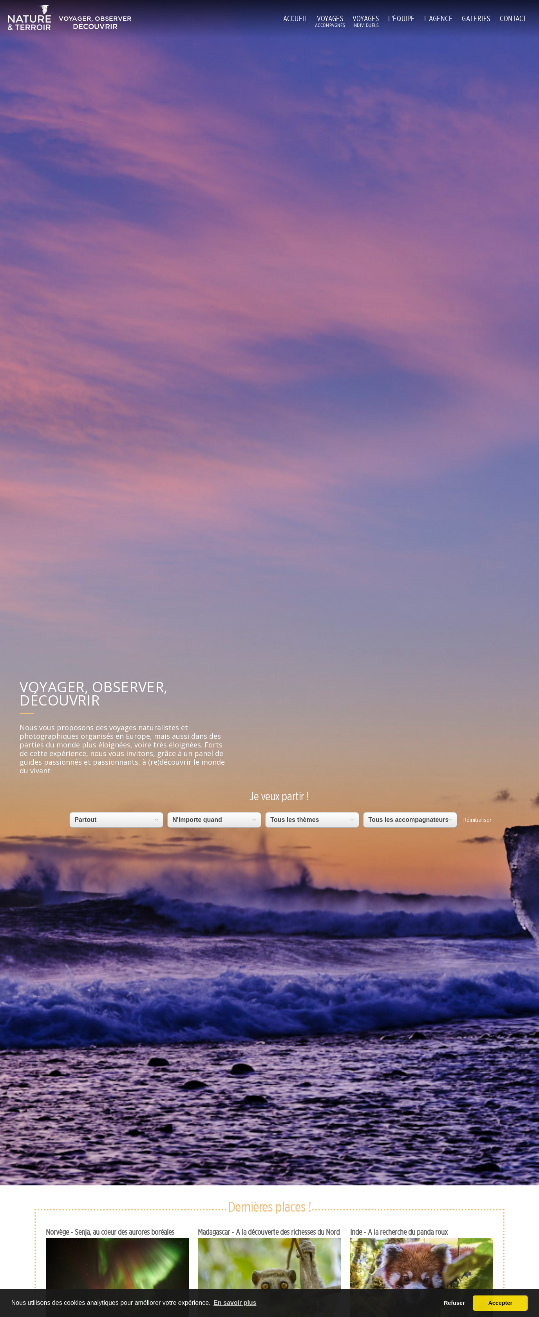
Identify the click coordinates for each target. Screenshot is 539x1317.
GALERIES (476, 18)
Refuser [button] (454, 1303)
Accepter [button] (500, 1303)
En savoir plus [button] (234, 1302)
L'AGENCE (438, 18)
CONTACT (513, 18)
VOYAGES (330, 19)
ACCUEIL (295, 18)
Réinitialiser (477, 819)
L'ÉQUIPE (401, 18)
